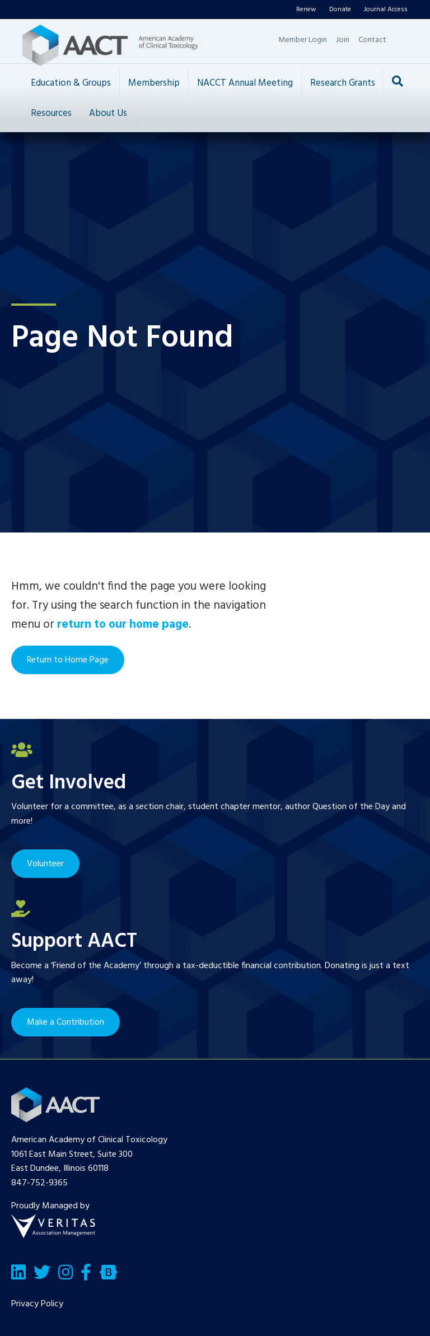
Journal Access (386, 9)
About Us (108, 113)
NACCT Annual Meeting (245, 83)
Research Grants (342, 83)
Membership (154, 83)
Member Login (302, 40)
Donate (340, 9)
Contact (372, 40)
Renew (306, 9)
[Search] (397, 81)
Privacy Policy (37, 1304)
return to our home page (123, 624)
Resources (51, 113)
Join (342, 40)
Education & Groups (71, 83)
